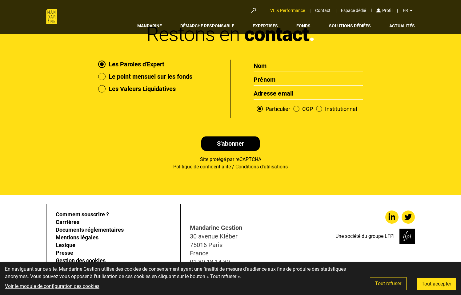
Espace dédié (353, 10)
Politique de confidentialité (202, 167)
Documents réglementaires (90, 229)
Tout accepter (436, 284)
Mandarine (149, 25)
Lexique (65, 245)
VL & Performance (287, 10)
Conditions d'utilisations (261, 167)
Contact (323, 10)
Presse (64, 253)
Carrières (67, 222)
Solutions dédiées (350, 25)
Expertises (265, 25)
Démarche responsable (207, 25)
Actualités (402, 25)
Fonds (303, 25)
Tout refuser (388, 283)
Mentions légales (77, 237)
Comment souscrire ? (82, 214)
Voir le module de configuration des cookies (52, 286)
